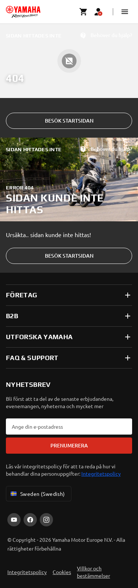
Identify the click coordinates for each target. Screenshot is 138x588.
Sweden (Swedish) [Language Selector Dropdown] (37, 493)
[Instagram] (46, 519)
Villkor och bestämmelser (93, 572)
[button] (124, 11)
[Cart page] (83, 11)
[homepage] (23, 11)
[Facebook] (30, 519)
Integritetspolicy (101, 473)
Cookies (62, 572)
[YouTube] (14, 519)
